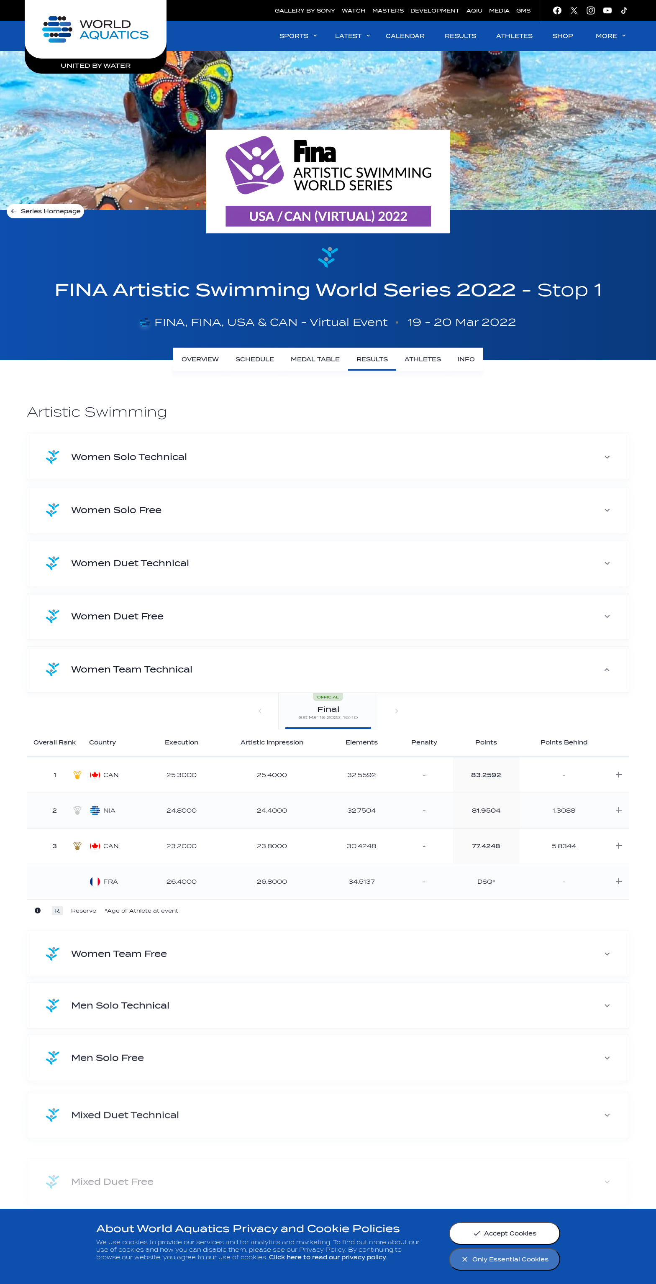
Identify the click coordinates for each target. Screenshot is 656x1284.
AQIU (474, 11)
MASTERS (388, 11)
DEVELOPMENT (435, 11)
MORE (611, 35)
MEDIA (499, 11)
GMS (523, 11)
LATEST (353, 35)
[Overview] (200, 359)
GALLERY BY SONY (305, 11)
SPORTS (298, 35)
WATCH (354, 11)
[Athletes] (422, 359)
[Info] (466, 359)
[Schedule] (254, 359)
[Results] (372, 359)
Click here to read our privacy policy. (328, 1257)
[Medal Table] (315, 359)
